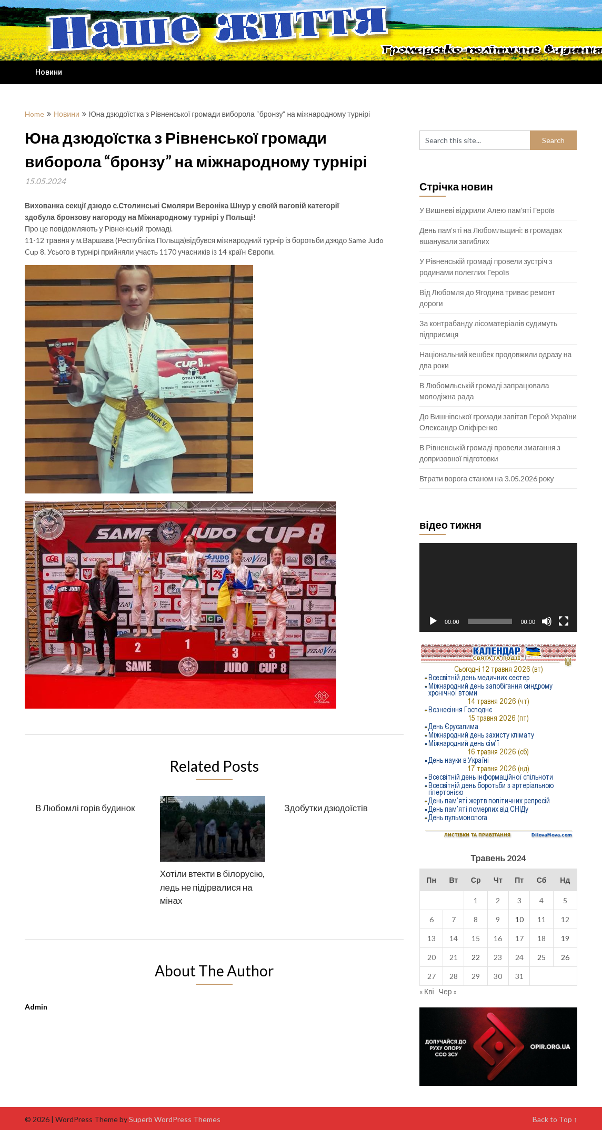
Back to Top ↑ (555, 1119)
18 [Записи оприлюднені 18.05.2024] (541, 938)
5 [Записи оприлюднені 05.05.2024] (565, 900)
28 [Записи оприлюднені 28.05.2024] (453, 976)
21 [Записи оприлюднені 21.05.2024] (453, 957)
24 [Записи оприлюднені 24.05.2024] (519, 957)
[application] (498, 587)
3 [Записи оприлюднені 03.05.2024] (519, 900)
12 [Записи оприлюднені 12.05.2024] (565, 919)
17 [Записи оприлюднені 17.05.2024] (519, 938)
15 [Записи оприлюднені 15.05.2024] (475, 938)
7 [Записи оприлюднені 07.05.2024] (454, 919)
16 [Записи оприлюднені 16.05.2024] (498, 938)
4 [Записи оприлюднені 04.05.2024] (541, 900)
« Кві (426, 991)
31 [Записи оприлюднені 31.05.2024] (519, 976)
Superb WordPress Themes (174, 1119)
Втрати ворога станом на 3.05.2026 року (486, 478)
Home (34, 113)
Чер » (448, 991)
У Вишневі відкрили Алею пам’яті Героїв (487, 210)
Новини (48, 72)
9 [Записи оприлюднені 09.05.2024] (498, 919)
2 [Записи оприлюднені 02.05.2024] (498, 900)
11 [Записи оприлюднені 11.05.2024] (541, 919)
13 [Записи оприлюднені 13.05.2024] (431, 938)
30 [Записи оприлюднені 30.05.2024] (498, 976)
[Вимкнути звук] (546, 621)
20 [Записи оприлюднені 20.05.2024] (431, 957)
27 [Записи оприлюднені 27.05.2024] (431, 976)
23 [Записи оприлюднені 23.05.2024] (498, 957)
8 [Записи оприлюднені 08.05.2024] (476, 919)
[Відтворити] (433, 621)
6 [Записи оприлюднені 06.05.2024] (431, 919)
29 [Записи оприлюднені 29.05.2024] (475, 976)
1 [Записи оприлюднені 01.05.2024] (476, 900)
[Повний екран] (563, 621)
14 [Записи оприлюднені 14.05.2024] (453, 938)
